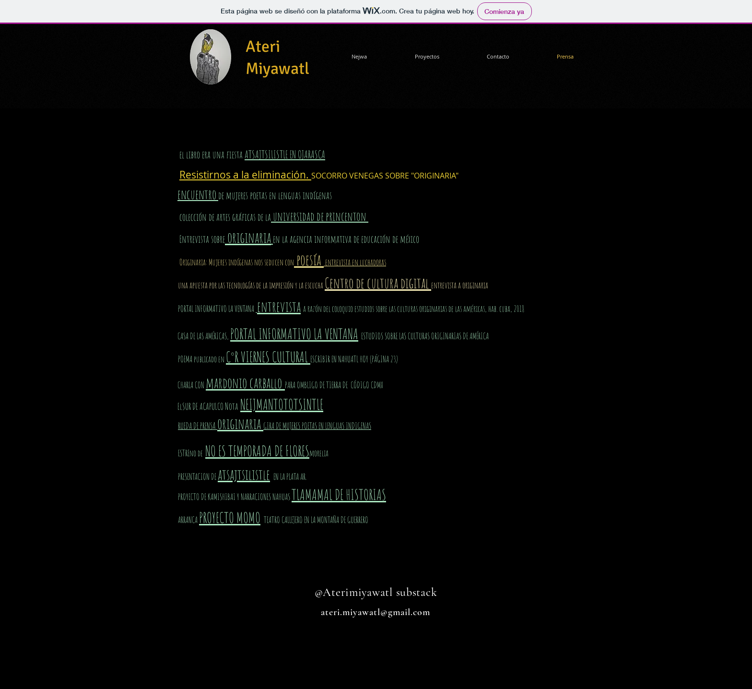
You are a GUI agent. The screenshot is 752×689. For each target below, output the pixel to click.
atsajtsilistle (244, 474)
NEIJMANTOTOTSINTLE (281, 404)
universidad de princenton (319, 216)
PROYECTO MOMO (229, 517)
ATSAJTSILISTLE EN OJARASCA (285, 154)
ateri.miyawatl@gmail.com (375, 612)
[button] (427, 57)
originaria (248, 237)
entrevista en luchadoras (355, 262)
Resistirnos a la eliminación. (245, 174)
